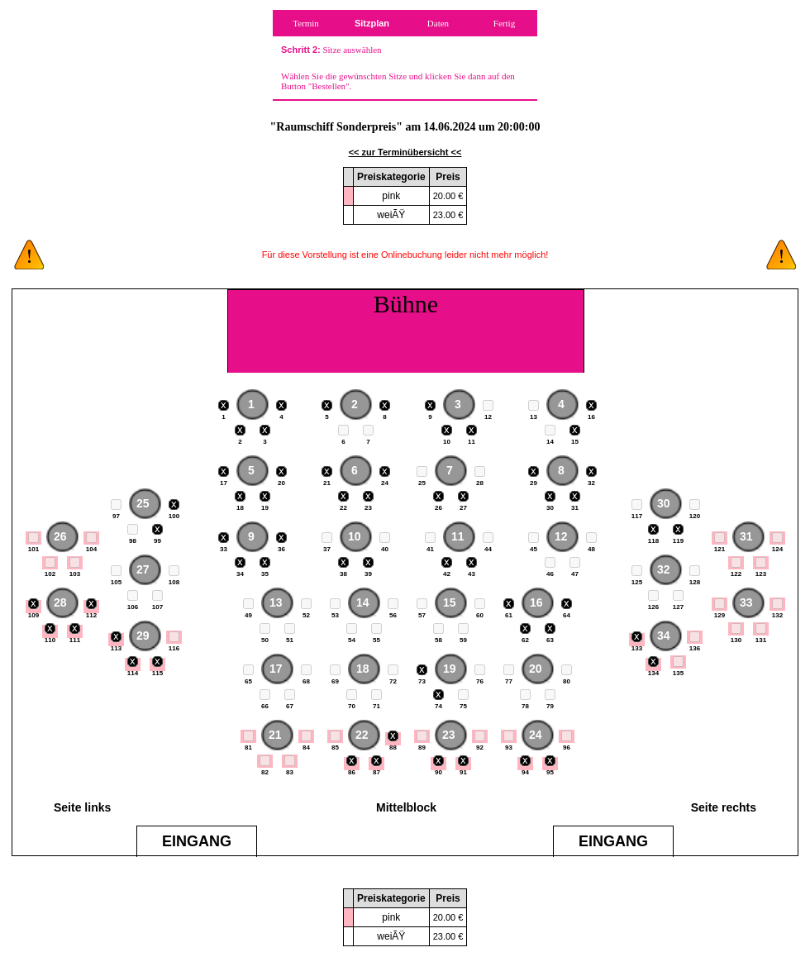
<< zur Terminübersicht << (405, 152)
